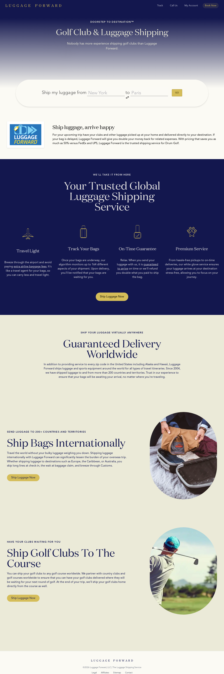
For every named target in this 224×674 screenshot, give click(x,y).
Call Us (173, 5)
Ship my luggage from (60, 88)
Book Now (210, 5)
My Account (191, 5)
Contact (128, 663)
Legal (94, 663)
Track (160, 5)
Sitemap (117, 663)
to (128, 89)
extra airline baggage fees (30, 257)
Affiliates (105, 663)
